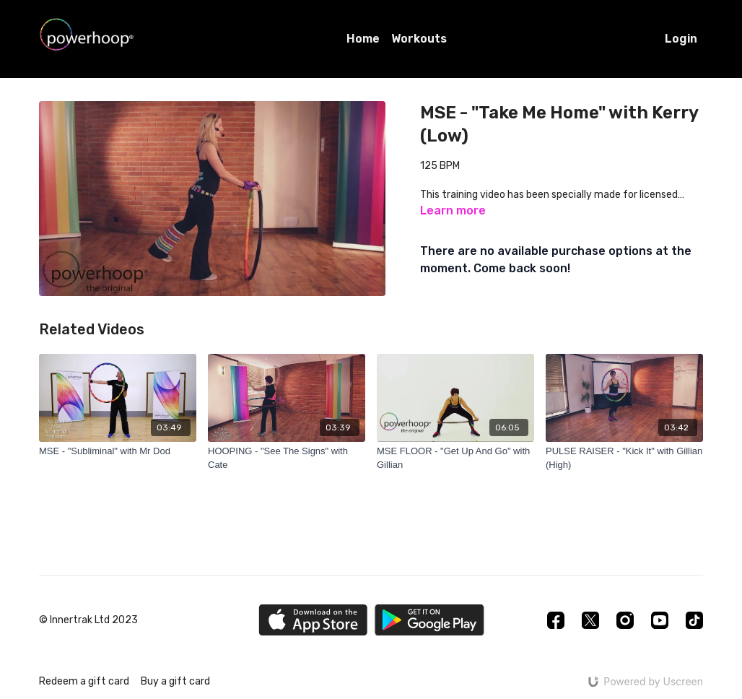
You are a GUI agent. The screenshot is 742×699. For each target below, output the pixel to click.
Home (363, 38)
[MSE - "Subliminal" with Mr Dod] (117, 451)
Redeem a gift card (84, 681)
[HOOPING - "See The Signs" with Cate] (286, 458)
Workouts (419, 38)
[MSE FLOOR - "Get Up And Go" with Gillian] (455, 458)
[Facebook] (555, 620)
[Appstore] (313, 620)
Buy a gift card (175, 681)
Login (681, 38)
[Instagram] (625, 620)
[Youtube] (659, 620)
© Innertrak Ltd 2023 (88, 620)
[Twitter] (590, 620)
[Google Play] (429, 620)
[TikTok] (694, 620)
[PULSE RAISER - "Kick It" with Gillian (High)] (624, 458)
